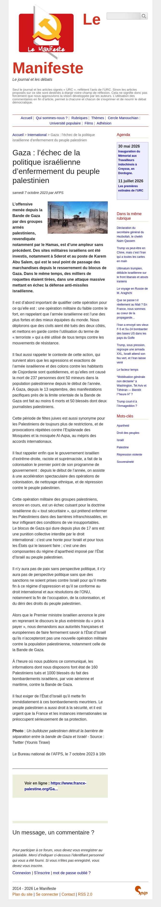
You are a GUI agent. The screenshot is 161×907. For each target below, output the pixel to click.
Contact (68, 894)
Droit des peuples (128, 433)
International (37, 135)
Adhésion (104, 123)
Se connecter (47, 894)
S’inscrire (42, 873)
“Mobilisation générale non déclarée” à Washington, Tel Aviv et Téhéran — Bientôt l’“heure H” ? (131, 385)
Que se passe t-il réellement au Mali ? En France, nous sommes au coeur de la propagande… (132, 309)
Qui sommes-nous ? (52, 118)
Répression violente (129, 454)
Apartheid (123, 425)
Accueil (26, 118)
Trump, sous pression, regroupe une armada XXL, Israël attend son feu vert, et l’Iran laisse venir (131, 353)
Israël (120, 440)
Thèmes (97, 118)
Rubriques (79, 118)
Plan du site (23, 894)
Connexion (22, 873)
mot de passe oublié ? (72, 873)
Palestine (123, 447)
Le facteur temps (127, 369)
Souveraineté (125, 462)
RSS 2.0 (85, 894)
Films (89, 123)
